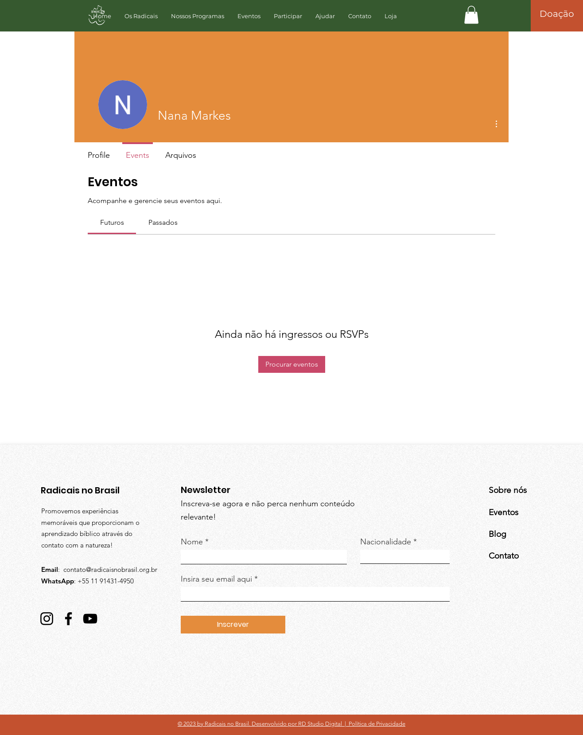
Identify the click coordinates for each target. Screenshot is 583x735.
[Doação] (557, 14)
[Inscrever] (233, 624)
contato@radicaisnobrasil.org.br (110, 569)
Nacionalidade (385, 542)
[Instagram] (46, 618)
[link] (112, 222)
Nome (192, 542)
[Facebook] (68, 618)
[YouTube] (90, 618)
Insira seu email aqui (216, 579)
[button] (471, 15)
